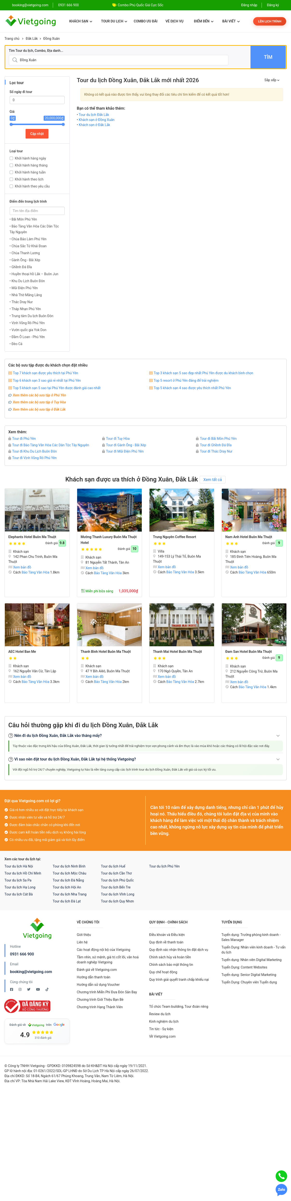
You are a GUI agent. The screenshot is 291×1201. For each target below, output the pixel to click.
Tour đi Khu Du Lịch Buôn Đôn (32, 451)
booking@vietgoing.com (31, 971)
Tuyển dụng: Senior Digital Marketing (249, 975)
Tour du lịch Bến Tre (116, 887)
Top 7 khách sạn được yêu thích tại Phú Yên (45, 373)
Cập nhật (37, 134)
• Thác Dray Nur (21, 302)
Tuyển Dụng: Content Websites (244, 967)
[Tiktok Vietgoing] (47, 989)
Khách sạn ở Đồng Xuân (97, 120)
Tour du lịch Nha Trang (70, 894)
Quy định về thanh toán (166, 942)
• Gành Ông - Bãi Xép (25, 260)
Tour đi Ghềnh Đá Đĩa (213, 445)
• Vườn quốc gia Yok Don (28, 330)
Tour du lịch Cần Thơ (116, 873)
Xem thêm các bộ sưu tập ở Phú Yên (39, 395)
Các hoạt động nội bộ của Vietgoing (103, 950)
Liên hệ (82, 942)
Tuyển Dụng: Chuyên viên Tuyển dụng (249, 982)
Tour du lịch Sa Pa (18, 880)
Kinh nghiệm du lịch (164, 1021)
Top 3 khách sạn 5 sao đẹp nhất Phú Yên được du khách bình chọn (203, 373)
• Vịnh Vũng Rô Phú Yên (27, 323)
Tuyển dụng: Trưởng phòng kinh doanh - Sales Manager (251, 937)
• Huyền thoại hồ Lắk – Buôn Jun (34, 274)
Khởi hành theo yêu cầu (32, 186)
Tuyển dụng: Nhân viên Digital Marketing (252, 960)
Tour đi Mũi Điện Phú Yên (123, 451)
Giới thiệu (84, 935)
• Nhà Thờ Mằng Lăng (26, 295)
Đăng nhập (249, 5)
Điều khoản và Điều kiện (167, 935)
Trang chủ (12, 38)
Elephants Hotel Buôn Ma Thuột (32, 537)
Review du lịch (160, 1014)
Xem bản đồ (19, 567)
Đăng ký (273, 5)
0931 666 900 (68, 5)
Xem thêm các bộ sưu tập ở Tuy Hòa (39, 402)
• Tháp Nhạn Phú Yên (25, 309)
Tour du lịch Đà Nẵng (68, 880)
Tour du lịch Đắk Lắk (94, 115)
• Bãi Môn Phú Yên (23, 219)
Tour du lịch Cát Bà (19, 894)
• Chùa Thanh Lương (25, 253)
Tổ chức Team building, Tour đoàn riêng (178, 1006)
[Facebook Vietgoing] (12, 989)
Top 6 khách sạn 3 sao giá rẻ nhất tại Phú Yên (47, 380)
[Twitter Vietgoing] (29, 989)
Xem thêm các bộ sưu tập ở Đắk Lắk (39, 409)
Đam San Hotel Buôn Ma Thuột (248, 652)
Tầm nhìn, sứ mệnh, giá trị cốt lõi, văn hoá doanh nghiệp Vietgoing (108, 959)
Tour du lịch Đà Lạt (67, 901)
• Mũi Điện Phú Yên (24, 288)
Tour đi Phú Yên (22, 438)
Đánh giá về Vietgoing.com (97, 970)
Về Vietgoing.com (162, 1036)
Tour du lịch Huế (113, 866)
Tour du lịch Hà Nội (19, 866)
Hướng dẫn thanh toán (93, 977)
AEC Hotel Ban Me (22, 652)
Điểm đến (203, 21)
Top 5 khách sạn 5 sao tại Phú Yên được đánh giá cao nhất (57, 388)
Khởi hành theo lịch (29, 179)
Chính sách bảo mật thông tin (171, 965)
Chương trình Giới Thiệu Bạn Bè (100, 999)
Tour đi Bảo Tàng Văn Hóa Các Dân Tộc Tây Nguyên (48, 445)
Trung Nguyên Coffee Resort (174, 537)
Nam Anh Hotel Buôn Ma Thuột (248, 537)
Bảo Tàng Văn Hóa (35, 572)
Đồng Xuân (51, 38)
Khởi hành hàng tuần (30, 172)
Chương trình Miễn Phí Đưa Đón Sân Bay (107, 992)
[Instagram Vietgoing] (20, 989)
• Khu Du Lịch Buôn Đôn (27, 281)
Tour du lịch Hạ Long (20, 887)
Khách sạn (80, 21)
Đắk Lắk (32, 38)
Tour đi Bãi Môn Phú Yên (216, 438)
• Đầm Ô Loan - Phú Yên (27, 337)
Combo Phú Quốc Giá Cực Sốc (140, 5)
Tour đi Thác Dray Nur (214, 451)
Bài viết (231, 21)
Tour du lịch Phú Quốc (117, 880)
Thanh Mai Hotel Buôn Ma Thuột (177, 652)
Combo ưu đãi (145, 21)
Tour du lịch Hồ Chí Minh (23, 873)
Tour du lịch (114, 21)
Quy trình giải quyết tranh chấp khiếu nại (179, 979)
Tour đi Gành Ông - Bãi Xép (124, 445)
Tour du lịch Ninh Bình (69, 866)
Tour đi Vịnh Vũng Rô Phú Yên (32, 458)
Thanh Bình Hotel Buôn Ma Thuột (106, 652)
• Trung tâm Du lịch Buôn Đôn (32, 316)
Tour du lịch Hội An (67, 887)
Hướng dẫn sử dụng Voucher (98, 985)
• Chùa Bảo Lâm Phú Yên (28, 239)
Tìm (268, 57)
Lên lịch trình (269, 21)
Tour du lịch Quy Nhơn (117, 901)
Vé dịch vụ (174, 21)
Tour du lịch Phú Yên (164, 866)
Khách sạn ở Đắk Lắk (94, 125)
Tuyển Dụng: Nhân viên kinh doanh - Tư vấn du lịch (254, 949)
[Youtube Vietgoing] (38, 989)
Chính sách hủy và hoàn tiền (170, 957)
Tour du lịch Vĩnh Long (117, 894)
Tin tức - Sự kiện (161, 1029)
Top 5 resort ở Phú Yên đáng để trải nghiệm (186, 380)
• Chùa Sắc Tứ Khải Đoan (28, 246)
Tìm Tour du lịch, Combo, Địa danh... (36, 51)
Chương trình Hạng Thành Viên (100, 1007)
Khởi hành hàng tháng (31, 165)
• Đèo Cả (16, 344)
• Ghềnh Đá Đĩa (21, 267)
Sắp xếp (271, 80)
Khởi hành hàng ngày (30, 158)
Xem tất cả (212, 479)
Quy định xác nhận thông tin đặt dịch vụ (178, 950)
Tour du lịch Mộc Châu (69, 873)
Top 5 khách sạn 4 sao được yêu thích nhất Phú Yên (192, 388)
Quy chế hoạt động (163, 972)
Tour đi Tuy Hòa (116, 438)
